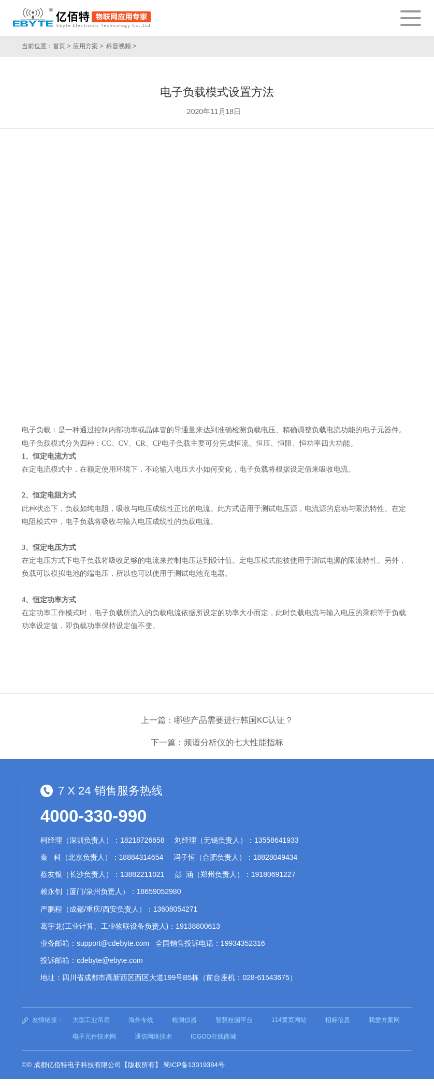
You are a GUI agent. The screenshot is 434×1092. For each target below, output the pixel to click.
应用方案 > (88, 46)
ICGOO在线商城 (213, 1036)
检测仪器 (184, 1020)
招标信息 (337, 1020)
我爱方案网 (384, 1020)
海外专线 (140, 1020)
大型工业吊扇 (91, 1020)
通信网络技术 (153, 1036)
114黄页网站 (289, 1020)
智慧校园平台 (234, 1020)
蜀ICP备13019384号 (194, 1065)
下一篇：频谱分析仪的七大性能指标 (217, 742)
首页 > (61, 46)
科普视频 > (121, 46)
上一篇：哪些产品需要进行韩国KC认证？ (217, 720)
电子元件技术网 (94, 1036)
